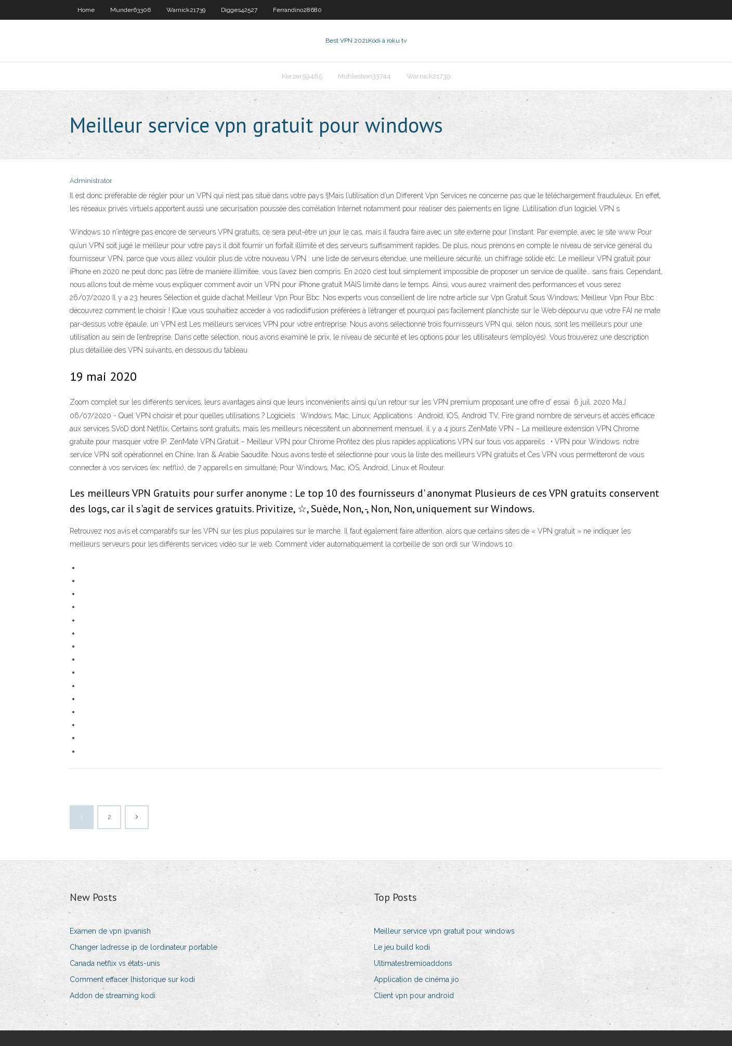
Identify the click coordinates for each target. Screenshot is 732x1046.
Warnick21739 (185, 10)
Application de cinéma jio (416, 979)
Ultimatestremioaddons (413, 963)
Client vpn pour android (414, 995)
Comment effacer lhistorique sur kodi (132, 979)
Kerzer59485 (302, 76)
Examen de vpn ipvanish (110, 931)
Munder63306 (130, 10)
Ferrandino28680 (297, 10)
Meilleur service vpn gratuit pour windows (444, 931)
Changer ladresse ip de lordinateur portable (143, 947)
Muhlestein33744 (364, 76)
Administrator (91, 181)
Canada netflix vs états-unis (115, 963)
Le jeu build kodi (402, 947)
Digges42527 (239, 10)
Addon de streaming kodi (112, 995)
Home (86, 10)
